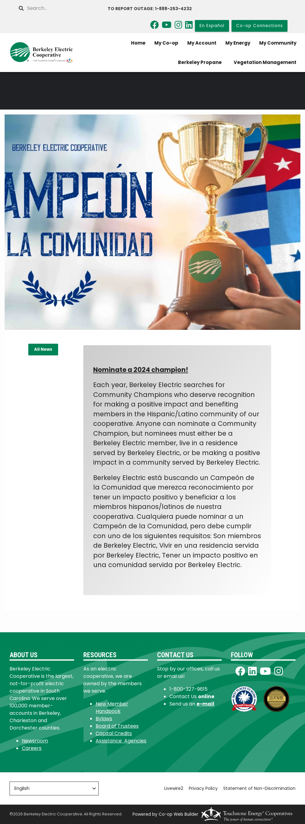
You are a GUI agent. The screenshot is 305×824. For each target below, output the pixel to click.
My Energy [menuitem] (237, 43)
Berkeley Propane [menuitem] (200, 62)
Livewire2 (173, 788)
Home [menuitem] (138, 43)
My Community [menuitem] (277, 43)
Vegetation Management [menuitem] (265, 62)
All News (43, 349)
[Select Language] (54, 788)
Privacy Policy (203, 788)
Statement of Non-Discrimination (259, 788)
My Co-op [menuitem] (166, 43)
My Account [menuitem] (201, 43)
